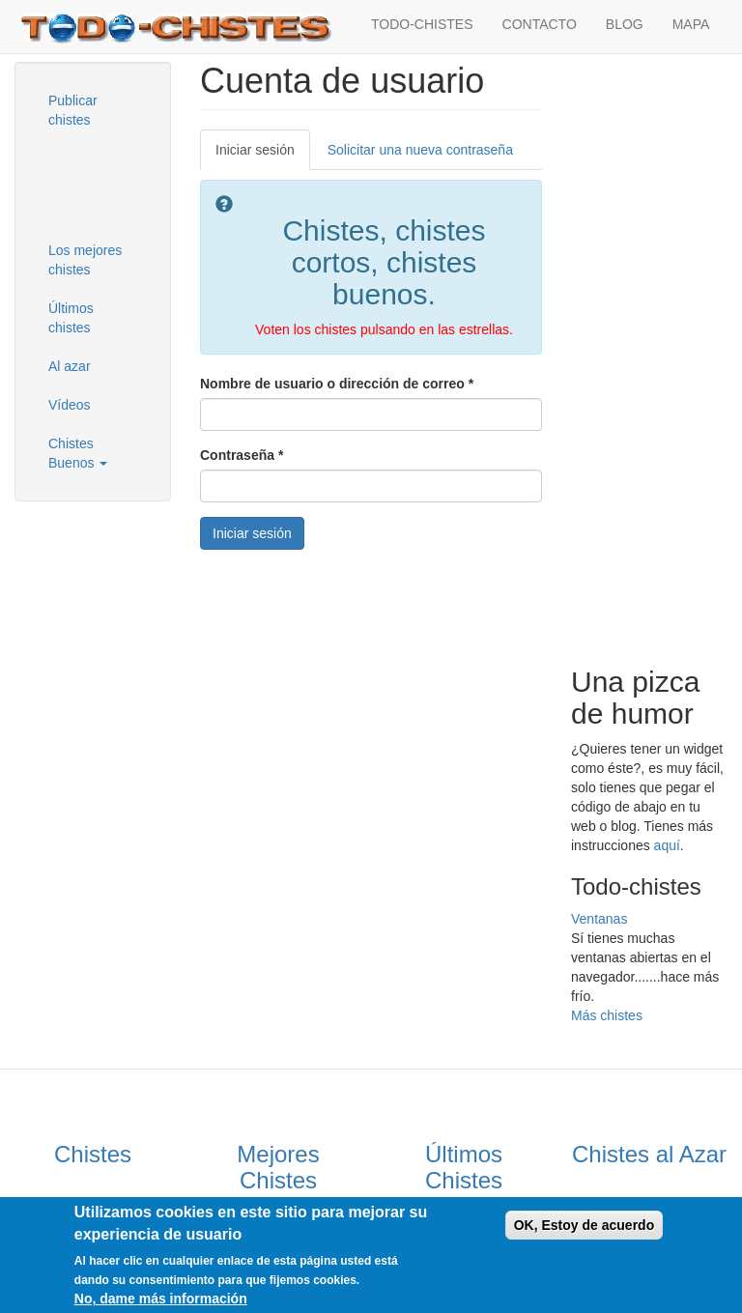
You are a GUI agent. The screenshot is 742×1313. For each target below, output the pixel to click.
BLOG (624, 24)
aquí (667, 845)
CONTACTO (539, 24)
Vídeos (69, 405)
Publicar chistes (73, 110)
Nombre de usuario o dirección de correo (336, 383)
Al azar (69, 366)
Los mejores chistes (85, 260)
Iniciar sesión (262, 155)
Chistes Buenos (77, 453)
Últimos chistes (71, 317)
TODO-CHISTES (422, 24)
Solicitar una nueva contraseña (420, 149)
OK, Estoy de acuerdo (584, 1225)
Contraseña (241, 455)
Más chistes (606, 1015)
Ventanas (599, 919)
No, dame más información (160, 1298)
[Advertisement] (130, 182)
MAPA (691, 24)
